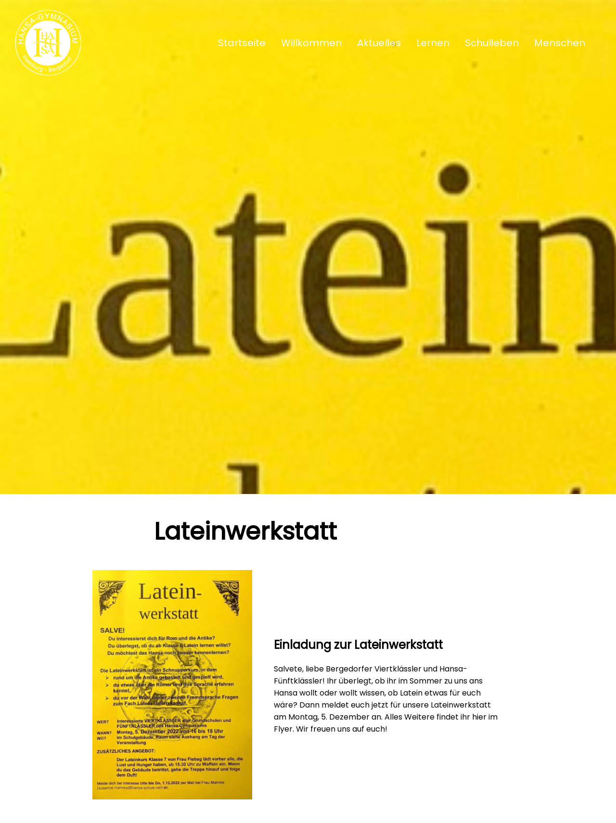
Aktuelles (379, 43)
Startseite (242, 43)
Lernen (432, 43)
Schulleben (492, 43)
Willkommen (311, 43)
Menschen (559, 43)
